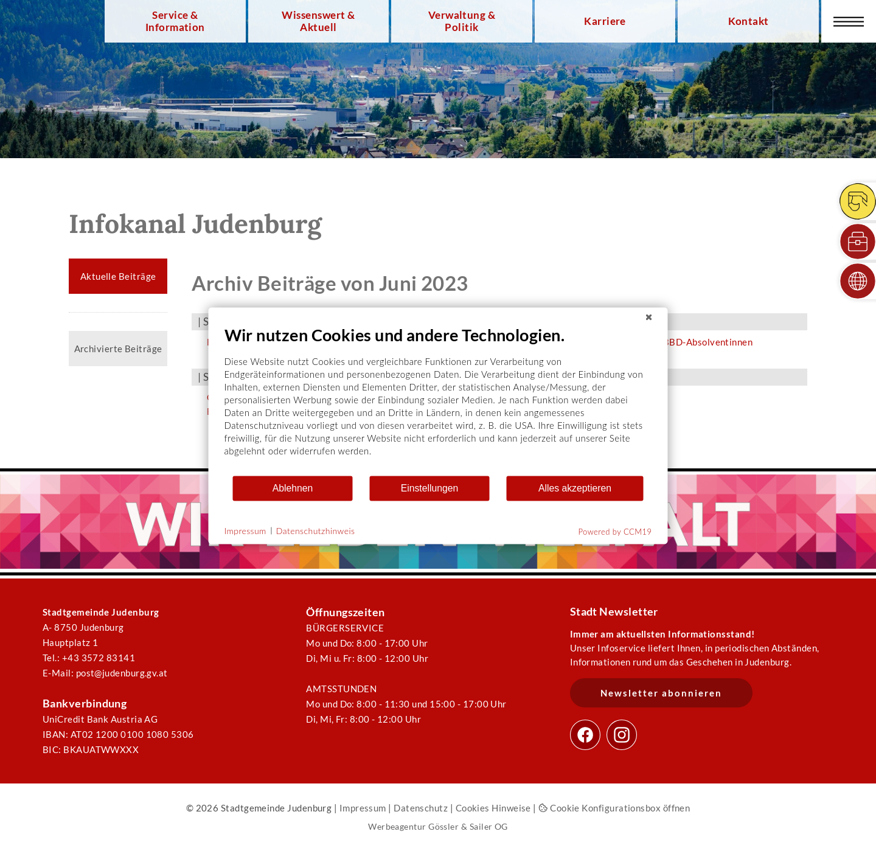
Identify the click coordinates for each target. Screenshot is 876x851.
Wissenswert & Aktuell (318, 21)
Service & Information (175, 21)
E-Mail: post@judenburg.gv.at (105, 672)
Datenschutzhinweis (315, 531)
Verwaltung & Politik (461, 21)
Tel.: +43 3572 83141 (89, 657)
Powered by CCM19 (615, 531)
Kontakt (748, 21)
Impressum (362, 807)
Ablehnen (293, 488)
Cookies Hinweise (493, 807)
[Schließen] (649, 317)
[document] (438, 399)
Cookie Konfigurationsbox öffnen (614, 807)
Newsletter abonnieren (661, 692)
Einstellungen (430, 488)
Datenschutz (421, 807)
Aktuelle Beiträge (118, 276)
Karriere (605, 21)
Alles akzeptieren (574, 488)
